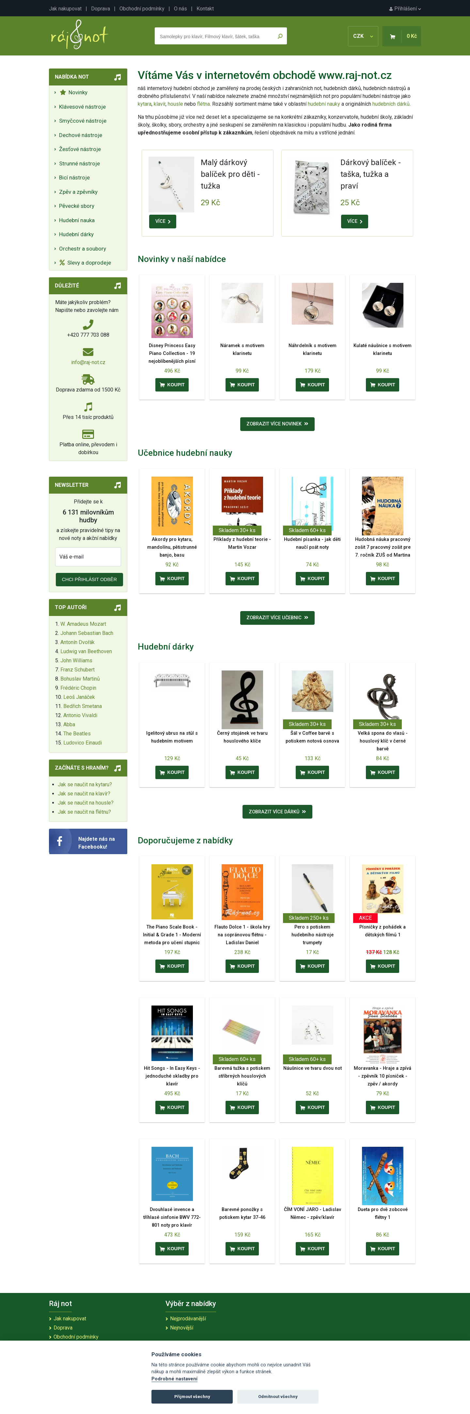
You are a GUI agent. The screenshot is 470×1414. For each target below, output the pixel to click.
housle (176, 104)
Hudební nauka (77, 220)
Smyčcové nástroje (82, 120)
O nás (180, 9)
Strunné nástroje (79, 163)
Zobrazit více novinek (277, 424)
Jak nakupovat (65, 9)
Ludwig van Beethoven (86, 651)
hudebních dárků (391, 104)
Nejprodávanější (188, 1318)
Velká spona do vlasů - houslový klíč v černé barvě (383, 741)
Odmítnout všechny (278, 1396)
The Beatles (77, 733)
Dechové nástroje (80, 135)
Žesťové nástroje (80, 149)
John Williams (76, 660)
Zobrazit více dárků (277, 812)
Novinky (73, 92)
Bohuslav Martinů (80, 679)
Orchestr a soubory (82, 248)
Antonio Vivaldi (80, 715)
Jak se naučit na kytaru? (85, 784)
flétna (203, 104)
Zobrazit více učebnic (277, 618)
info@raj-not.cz (88, 362)
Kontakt (205, 9)
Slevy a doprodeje (85, 262)
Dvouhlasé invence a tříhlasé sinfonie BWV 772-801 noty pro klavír (172, 1217)
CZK (363, 36)
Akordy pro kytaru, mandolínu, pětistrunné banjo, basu (172, 547)
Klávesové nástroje (82, 106)
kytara (144, 104)
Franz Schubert (77, 670)
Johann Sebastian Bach (86, 633)
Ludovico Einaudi (82, 743)
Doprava (100, 9)
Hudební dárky (76, 234)
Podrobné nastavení (174, 1379)
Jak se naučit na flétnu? (84, 812)
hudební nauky (324, 104)
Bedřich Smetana (82, 706)
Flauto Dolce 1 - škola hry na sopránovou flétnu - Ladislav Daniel (242, 934)
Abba (69, 724)
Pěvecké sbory (76, 206)
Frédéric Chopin (78, 688)
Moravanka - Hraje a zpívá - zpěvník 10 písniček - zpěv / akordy (382, 1076)
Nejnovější (181, 1328)
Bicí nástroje (74, 177)
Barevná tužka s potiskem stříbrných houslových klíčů (242, 1076)
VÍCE (162, 221)
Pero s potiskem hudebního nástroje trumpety (312, 934)
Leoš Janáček (79, 697)
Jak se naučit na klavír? (84, 794)
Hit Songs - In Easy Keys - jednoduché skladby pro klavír (172, 1076)
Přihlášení (405, 9)
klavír (159, 104)
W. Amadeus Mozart (83, 624)
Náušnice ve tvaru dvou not (312, 1068)
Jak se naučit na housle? (86, 803)
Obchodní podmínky (141, 9)
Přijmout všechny (192, 1396)
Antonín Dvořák (77, 642)
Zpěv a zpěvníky (78, 192)
